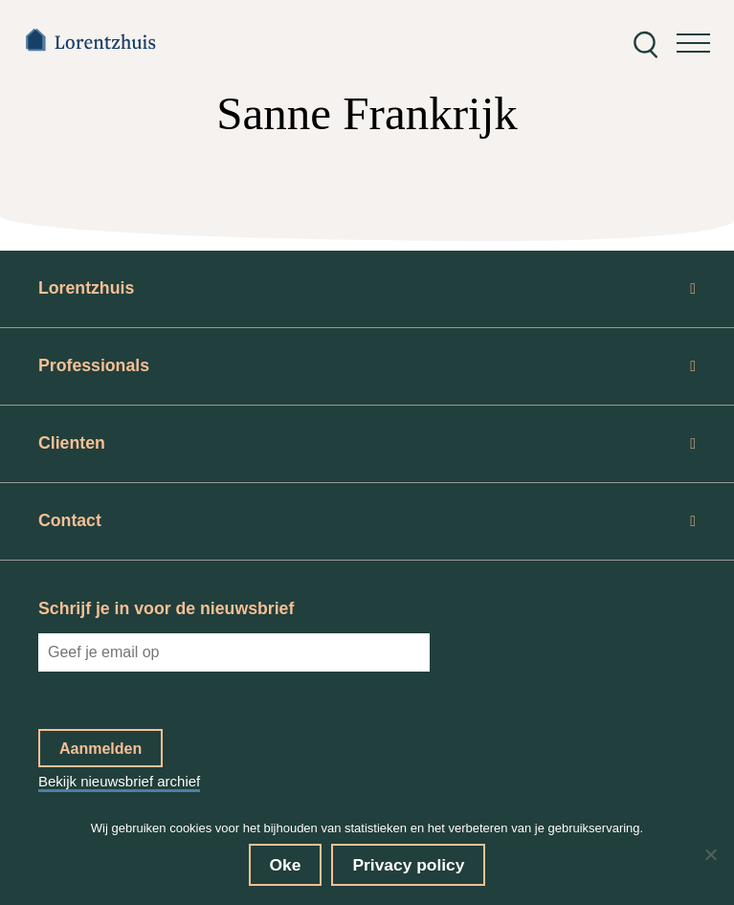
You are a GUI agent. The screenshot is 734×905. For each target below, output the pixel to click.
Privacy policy (408, 864)
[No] (710, 854)
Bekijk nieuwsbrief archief (119, 781)
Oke (285, 864)
